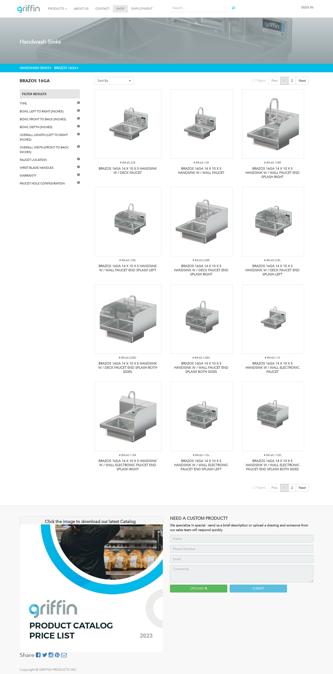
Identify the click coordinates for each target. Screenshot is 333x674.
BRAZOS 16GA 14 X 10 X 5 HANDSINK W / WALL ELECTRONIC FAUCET (272, 368)
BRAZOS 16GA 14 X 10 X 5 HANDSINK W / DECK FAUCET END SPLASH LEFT (272, 270)
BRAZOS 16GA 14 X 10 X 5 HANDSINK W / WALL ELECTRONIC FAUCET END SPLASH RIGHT (128, 465)
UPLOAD (198, 588)
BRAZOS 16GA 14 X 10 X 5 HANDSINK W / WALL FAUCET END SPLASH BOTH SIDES (201, 368)
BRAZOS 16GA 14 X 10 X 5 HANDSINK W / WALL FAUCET (201, 171)
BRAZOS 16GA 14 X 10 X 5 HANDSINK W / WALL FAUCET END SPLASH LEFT (128, 268)
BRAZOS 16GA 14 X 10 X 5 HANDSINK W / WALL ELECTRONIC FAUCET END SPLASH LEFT (201, 465)
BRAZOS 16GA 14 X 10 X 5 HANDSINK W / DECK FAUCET (128, 171)
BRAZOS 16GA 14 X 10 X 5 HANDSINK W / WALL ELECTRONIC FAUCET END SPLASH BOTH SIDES (272, 465)
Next (302, 81)
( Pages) (259, 80)
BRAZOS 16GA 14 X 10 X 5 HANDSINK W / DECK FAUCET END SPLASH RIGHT (201, 270)
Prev (274, 81)
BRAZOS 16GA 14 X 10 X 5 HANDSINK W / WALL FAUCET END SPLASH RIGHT (272, 173)
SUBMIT (258, 588)
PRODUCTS (57, 8)
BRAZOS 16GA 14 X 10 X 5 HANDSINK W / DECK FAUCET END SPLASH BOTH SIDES (127, 368)
